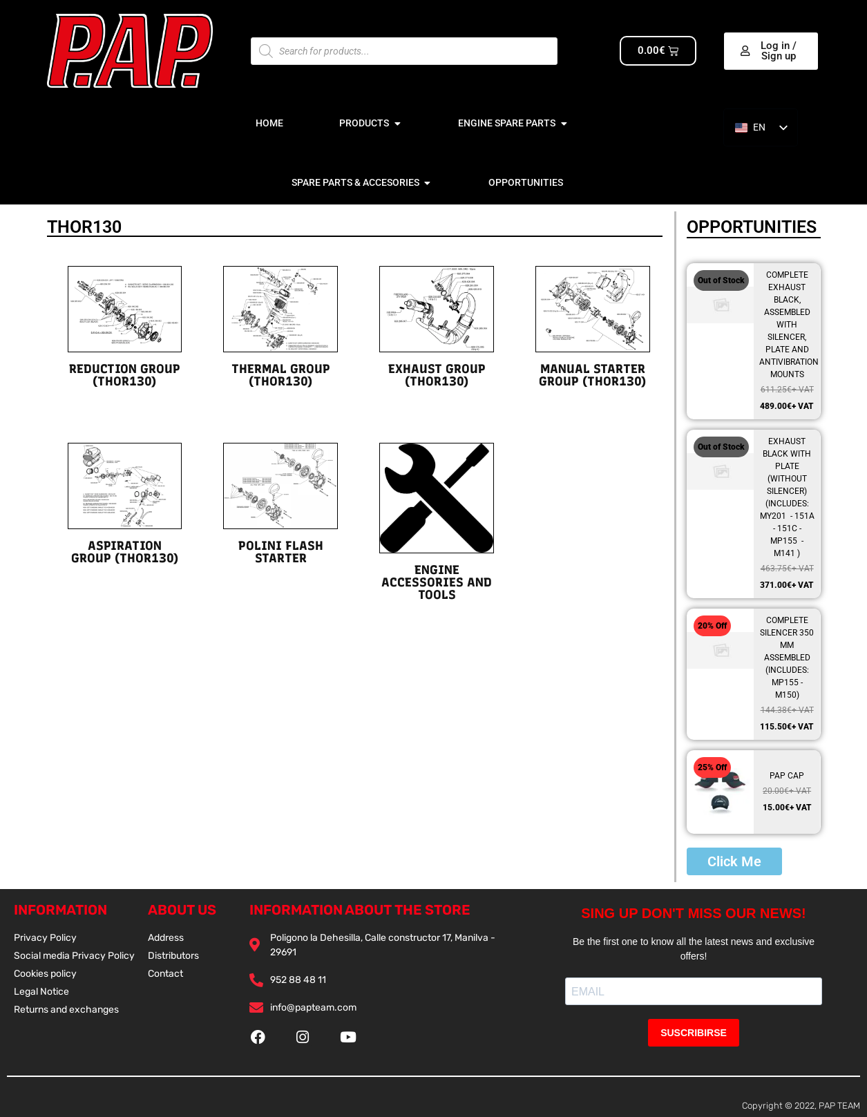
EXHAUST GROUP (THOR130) (437, 375)
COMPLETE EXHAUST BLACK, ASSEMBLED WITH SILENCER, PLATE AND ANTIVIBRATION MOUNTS (789, 324)
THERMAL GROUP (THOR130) (280, 375)
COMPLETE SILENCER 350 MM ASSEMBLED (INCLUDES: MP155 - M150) (787, 657)
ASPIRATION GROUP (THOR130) (124, 552)
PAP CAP (787, 776)
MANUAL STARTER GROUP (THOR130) (592, 375)
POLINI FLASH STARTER (280, 552)
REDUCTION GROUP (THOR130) (124, 375)
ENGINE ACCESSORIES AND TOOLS (436, 582)
